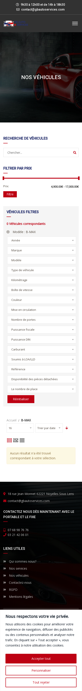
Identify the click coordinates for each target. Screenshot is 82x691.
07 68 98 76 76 (18, 530)
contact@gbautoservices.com (43, 9)
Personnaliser (41, 670)
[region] (41, 650)
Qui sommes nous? (19, 561)
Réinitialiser (21, 399)
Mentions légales (18, 597)
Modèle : (21, 232)
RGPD (10, 589)
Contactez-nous (17, 582)
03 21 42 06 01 (18, 535)
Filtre (10, 194)
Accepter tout (41, 658)
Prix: (6, 186)
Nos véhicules (16, 575)
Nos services (15, 568)
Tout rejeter (41, 682)
